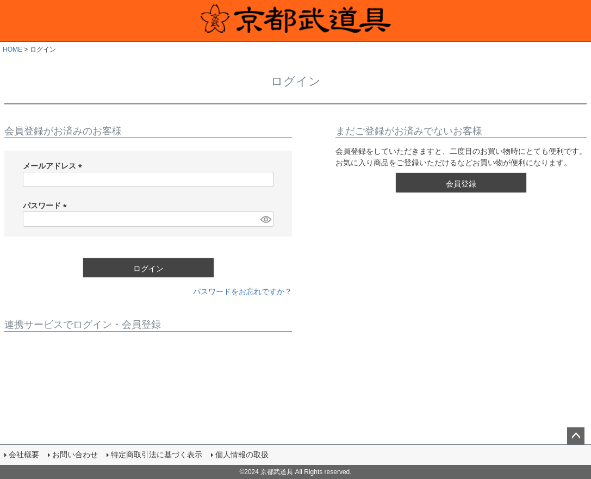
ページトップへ (575, 436)
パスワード (47, 205)
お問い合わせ (75, 454)
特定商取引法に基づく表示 (156, 454)
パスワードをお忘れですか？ (242, 291)
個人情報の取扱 (242, 454)
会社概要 (24, 454)
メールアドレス (54, 165)
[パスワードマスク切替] (265, 219)
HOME (12, 49)
